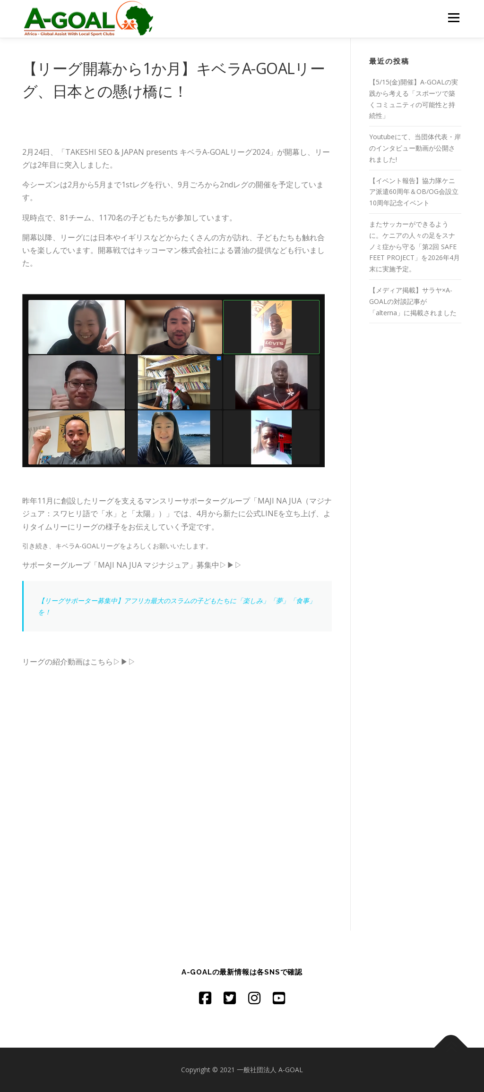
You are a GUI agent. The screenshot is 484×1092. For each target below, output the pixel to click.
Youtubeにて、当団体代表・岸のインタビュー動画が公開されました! (415, 148)
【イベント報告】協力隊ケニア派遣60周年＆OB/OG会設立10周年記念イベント (413, 192)
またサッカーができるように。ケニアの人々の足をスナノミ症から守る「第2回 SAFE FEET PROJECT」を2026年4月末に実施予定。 (414, 246)
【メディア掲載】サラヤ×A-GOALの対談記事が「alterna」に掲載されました (413, 301)
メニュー (453, 17)
